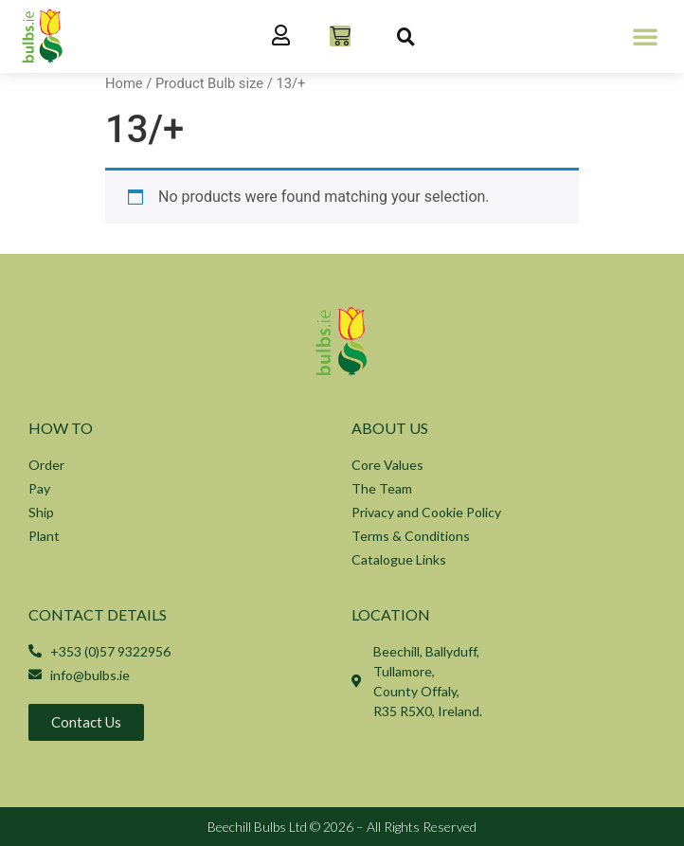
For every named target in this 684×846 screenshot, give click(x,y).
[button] (645, 36)
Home (124, 83)
